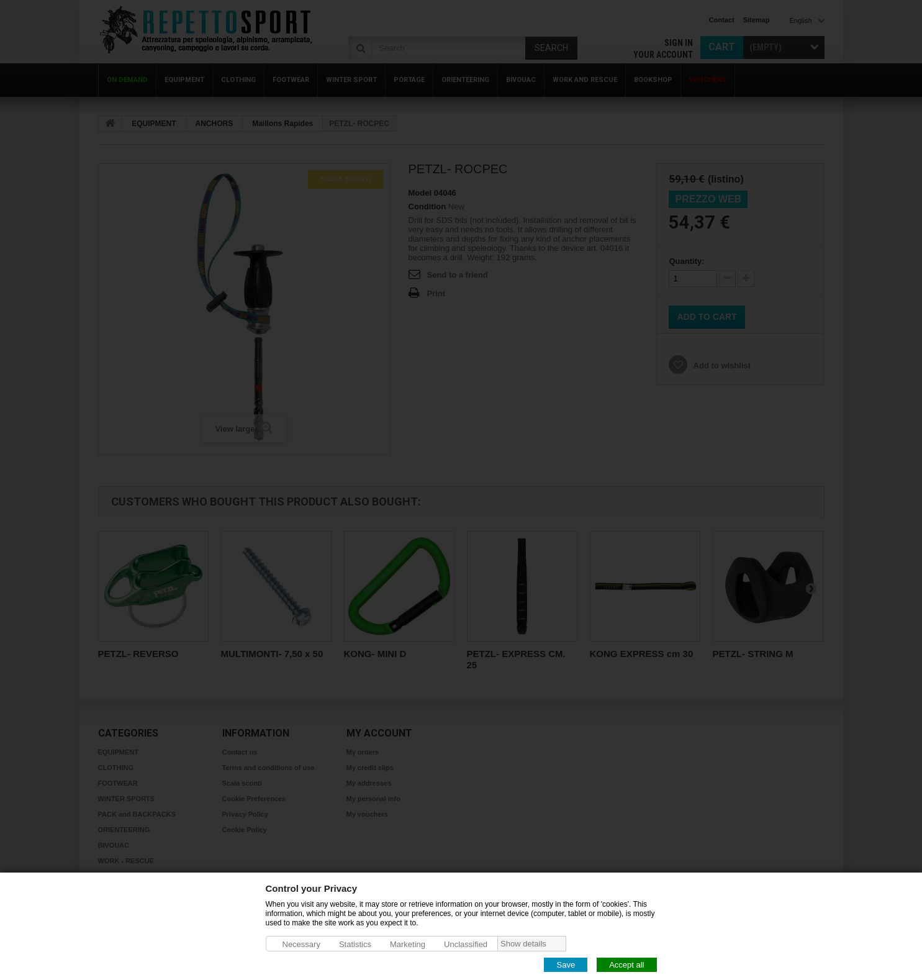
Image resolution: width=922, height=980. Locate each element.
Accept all (626, 964)
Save (565, 964)
